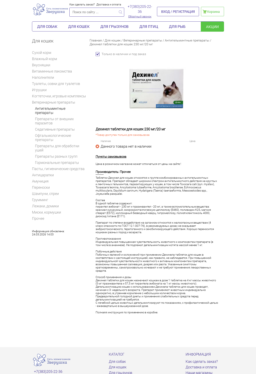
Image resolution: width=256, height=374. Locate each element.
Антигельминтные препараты (50, 110)
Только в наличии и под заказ (121, 54)
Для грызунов (114, 26)
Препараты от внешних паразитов (54, 121)
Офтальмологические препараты (53, 137)
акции (212, 26)
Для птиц (148, 26)
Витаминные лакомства (53, 71)
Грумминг (42, 200)
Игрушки (41, 90)
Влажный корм (46, 59)
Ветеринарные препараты (55, 102)
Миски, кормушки (46, 212)
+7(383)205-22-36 (140, 9)
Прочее (38, 218)
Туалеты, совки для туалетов (56, 84)
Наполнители (44, 77)
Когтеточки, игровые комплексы (59, 96)
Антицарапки (43, 175)
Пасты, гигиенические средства (58, 169)
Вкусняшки (43, 65)
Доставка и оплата (108, 4)
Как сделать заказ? (82, 4)
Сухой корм (43, 52)
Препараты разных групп (56, 156)
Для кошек (79, 26)
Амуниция (40, 181)
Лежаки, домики (45, 206)
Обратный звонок (139, 16)
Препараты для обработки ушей (57, 148)
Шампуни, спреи (45, 194)
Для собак (47, 26)
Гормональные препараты (57, 162)
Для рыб (177, 26)
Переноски (41, 187)
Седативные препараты (55, 129)
